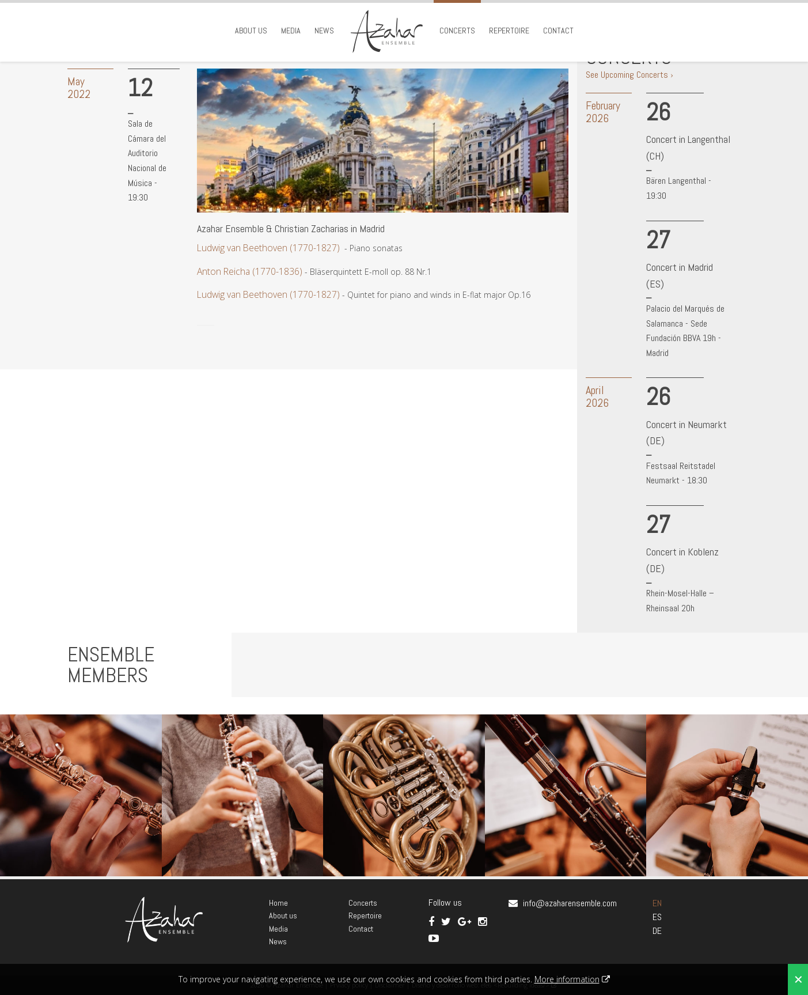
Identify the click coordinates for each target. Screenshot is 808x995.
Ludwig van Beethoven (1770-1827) (268, 247)
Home (278, 903)
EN (657, 903)
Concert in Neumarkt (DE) (686, 433)
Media (291, 30)
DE (657, 931)
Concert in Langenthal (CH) (688, 147)
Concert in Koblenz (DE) (682, 560)
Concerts (457, 30)
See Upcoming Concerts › (629, 75)
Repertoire (509, 30)
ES (657, 917)
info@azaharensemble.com (570, 903)
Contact (558, 30)
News (324, 30)
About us (251, 30)
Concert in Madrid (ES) (679, 275)
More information (567, 979)
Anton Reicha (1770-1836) (249, 271)
